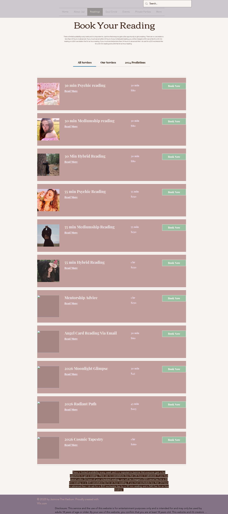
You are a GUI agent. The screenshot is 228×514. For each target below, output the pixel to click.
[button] (174, 86)
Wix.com (42, 503)
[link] (85, 62)
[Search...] (167, 3)
